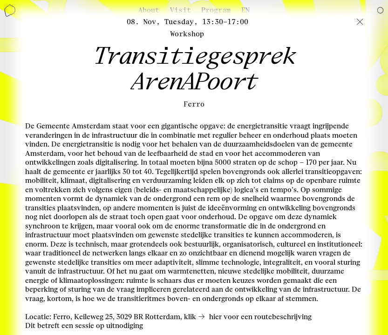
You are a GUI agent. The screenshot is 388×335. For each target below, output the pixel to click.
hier (215, 317)
